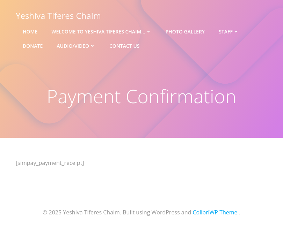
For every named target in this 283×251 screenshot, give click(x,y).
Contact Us (124, 46)
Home (30, 31)
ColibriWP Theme (215, 212)
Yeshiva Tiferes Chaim (58, 15)
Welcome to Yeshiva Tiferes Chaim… (101, 31)
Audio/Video (76, 46)
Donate (33, 46)
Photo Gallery (185, 31)
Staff (229, 31)
